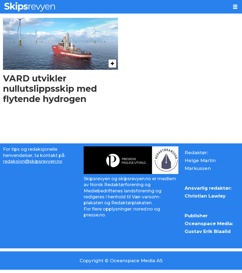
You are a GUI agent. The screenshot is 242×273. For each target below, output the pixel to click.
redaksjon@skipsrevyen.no (32, 161)
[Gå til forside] (114, 6)
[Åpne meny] (235, 7)
